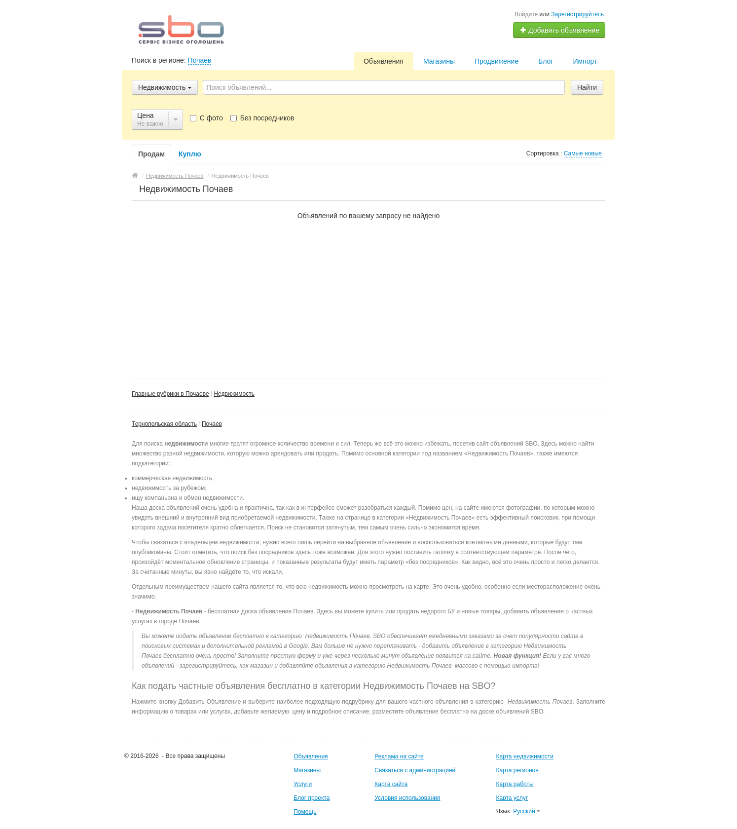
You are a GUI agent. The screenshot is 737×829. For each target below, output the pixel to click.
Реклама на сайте (399, 756)
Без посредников (262, 118)
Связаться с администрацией (414, 770)
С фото (206, 118)
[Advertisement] (368, 295)
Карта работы (514, 784)
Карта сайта (390, 784)
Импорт (585, 61)
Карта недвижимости (524, 756)
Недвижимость (234, 393)
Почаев (200, 60)
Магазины (439, 61)
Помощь (305, 811)
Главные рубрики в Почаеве (170, 393)
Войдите (526, 14)
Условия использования (407, 797)
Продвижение (496, 61)
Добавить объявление (559, 30)
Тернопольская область (164, 423)
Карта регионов (517, 770)
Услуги (303, 784)
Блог (545, 61)
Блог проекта (312, 797)
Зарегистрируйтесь (577, 14)
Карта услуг (512, 797)
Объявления (384, 61)
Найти (587, 87)
